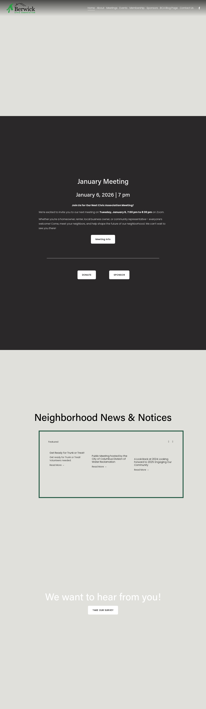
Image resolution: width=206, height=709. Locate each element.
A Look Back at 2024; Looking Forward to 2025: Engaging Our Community (153, 462)
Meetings (110, 8)
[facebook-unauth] (198, 8)
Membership (135, 8)
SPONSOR (119, 274)
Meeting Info (103, 239)
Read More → (57, 465)
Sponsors (151, 8)
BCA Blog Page (168, 8)
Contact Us (186, 8)
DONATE (87, 274)
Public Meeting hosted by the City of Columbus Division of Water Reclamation (109, 459)
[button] (168, 441)
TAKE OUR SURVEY (102, 610)
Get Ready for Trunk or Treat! (67, 453)
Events (122, 8)
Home (90, 8)
